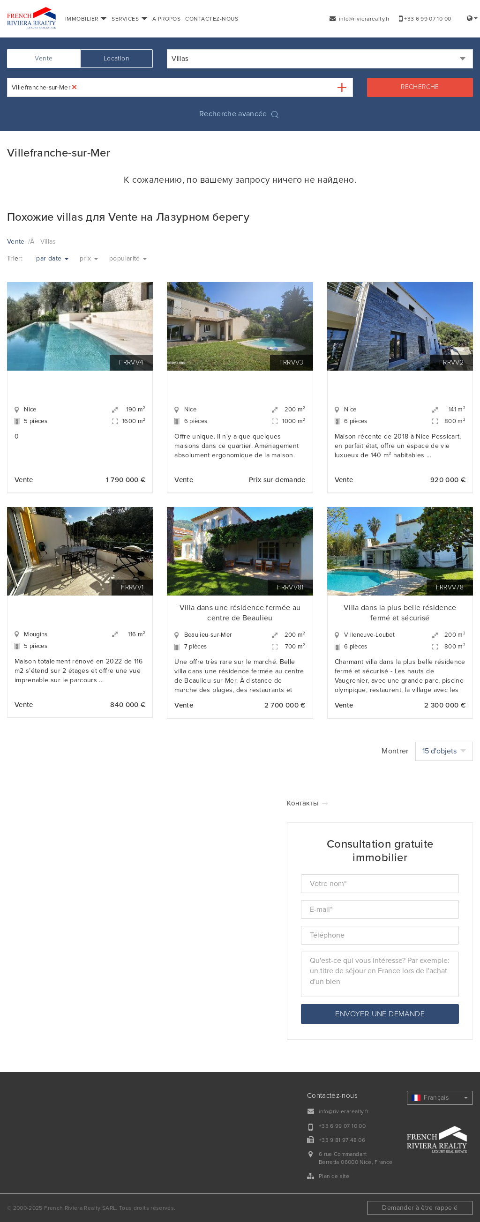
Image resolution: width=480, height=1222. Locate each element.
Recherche (420, 87)
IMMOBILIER (86, 18)
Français (440, 1098)
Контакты (302, 803)
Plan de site (334, 1176)
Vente (43, 58)
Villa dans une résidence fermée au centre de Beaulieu (240, 613)
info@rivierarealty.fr (360, 18)
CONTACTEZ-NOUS (211, 18)
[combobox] (320, 58)
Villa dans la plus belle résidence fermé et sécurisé (400, 613)
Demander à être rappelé (420, 1208)
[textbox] (86, 87)
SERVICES (129, 18)
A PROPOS (166, 18)
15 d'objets (444, 751)
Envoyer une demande (380, 1014)
